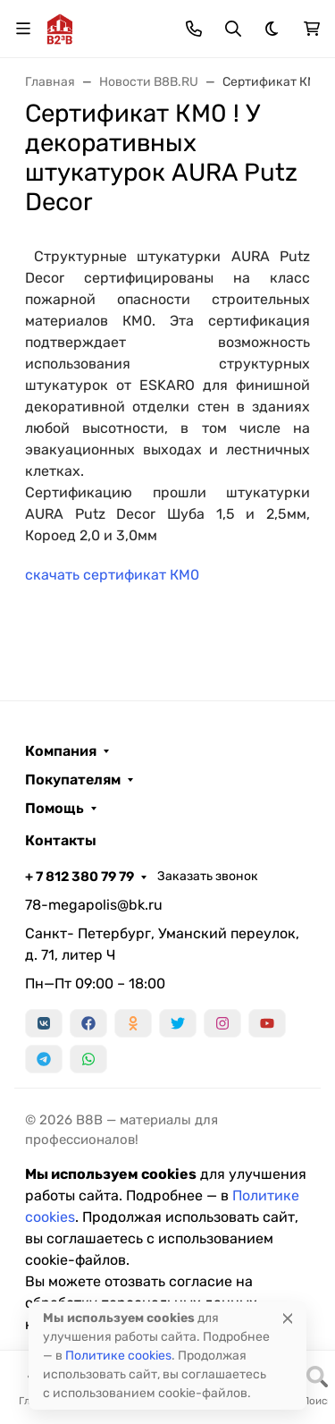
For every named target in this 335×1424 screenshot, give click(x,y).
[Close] (287, 1318)
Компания (60, 751)
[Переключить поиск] (233, 28)
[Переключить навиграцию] (23, 28)
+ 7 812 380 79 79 (79, 877)
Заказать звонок (207, 876)
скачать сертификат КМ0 (112, 574)
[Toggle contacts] (194, 28)
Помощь (54, 808)
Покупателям (73, 780)
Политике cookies (118, 1355)
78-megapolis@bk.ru (94, 904)
